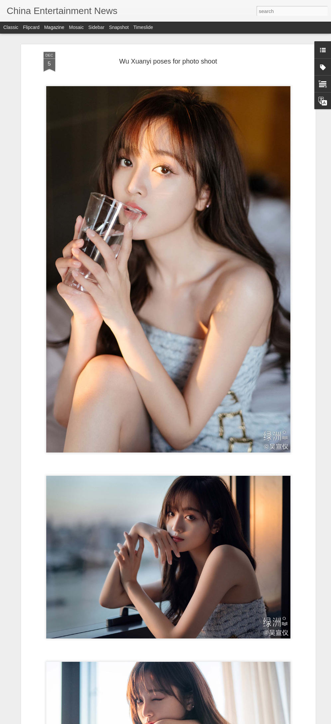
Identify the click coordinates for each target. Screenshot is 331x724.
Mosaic (76, 27)
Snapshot (119, 27)
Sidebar (96, 27)
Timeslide (143, 27)
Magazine (54, 27)
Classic (10, 27)
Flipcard (31, 27)
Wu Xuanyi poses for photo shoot (168, 61)
